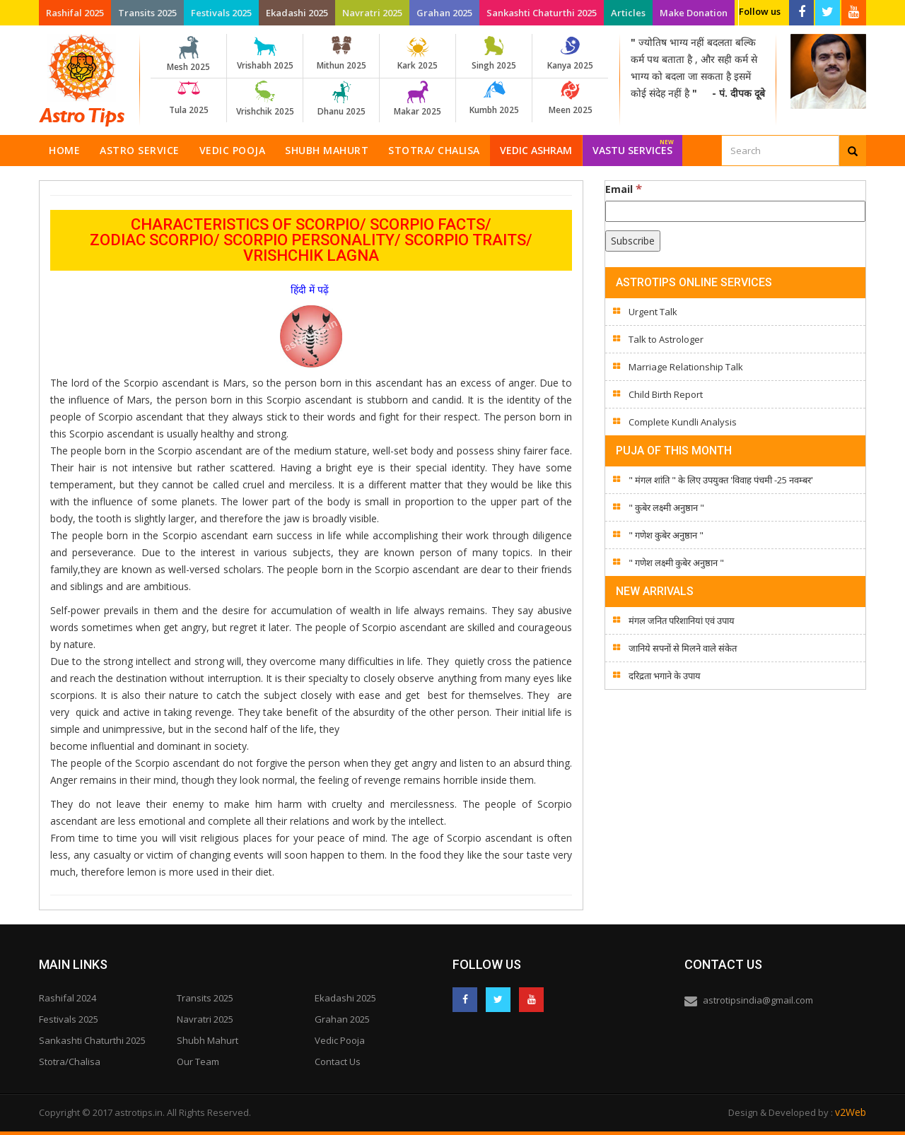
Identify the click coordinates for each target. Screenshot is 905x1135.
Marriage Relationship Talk (686, 366)
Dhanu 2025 (341, 99)
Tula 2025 (188, 98)
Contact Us (338, 1061)
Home (64, 150)
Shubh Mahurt (326, 150)
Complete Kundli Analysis (683, 422)
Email (623, 188)
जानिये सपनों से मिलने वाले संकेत (683, 648)
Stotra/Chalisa (69, 1061)
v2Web (850, 1112)
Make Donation (694, 12)
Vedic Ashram (536, 150)
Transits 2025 (147, 12)
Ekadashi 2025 (297, 12)
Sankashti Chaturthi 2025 (541, 12)
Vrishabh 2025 (265, 53)
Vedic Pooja (232, 150)
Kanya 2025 (570, 53)
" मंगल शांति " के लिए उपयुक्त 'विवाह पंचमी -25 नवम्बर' (721, 480)
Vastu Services (633, 146)
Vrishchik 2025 (265, 99)
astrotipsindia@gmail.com (758, 1000)
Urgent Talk (653, 311)
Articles (628, 12)
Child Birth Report (666, 394)
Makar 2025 (417, 99)
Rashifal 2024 (67, 998)
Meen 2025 (570, 98)
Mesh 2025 (188, 54)
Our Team (198, 1061)
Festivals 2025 (221, 12)
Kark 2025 (417, 53)
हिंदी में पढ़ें (311, 289)
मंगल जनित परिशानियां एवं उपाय (682, 620)
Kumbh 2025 (494, 98)
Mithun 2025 (341, 53)
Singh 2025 (494, 53)
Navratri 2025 (372, 12)
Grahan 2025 (444, 12)
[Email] (735, 211)
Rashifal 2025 (75, 12)
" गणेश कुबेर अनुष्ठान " (666, 535)
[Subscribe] (632, 241)
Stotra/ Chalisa (434, 150)
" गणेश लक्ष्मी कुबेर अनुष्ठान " (676, 562)
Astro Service (140, 150)
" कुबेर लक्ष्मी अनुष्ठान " (666, 507)
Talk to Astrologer (666, 339)
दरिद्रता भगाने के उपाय (665, 675)
